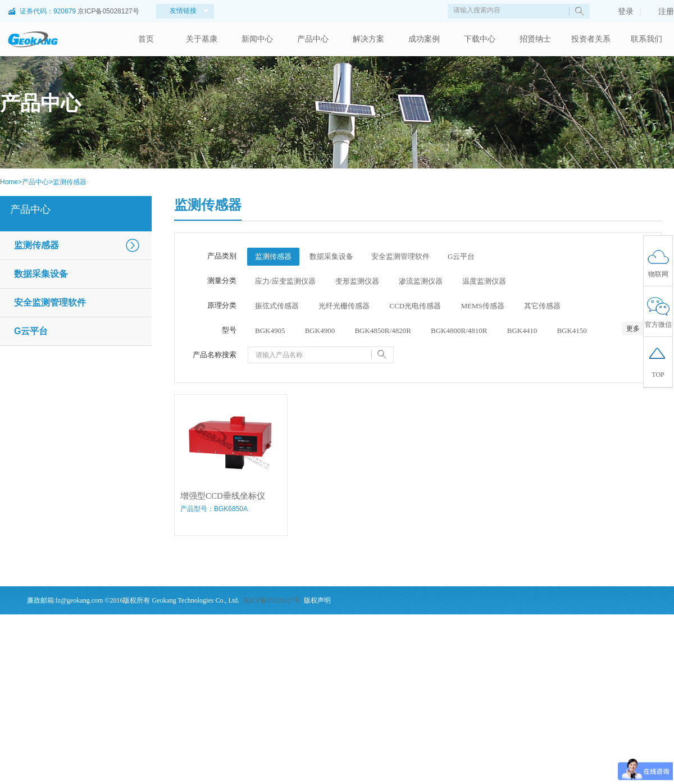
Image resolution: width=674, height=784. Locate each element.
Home (9, 182)
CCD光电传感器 (415, 306)
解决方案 (368, 39)
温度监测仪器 (484, 281)
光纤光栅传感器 (344, 306)
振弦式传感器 (277, 306)
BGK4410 (522, 330)
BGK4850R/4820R (382, 330)
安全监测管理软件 (50, 302)
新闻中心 (257, 39)
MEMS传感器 (482, 306)
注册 (660, 11)
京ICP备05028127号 (108, 11)
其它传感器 (542, 306)
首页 (146, 39)
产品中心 (313, 39)
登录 (620, 11)
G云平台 (31, 331)
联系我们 (646, 39)
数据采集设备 (41, 274)
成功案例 (424, 39)
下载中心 (479, 39)
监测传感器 (69, 182)
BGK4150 (571, 330)
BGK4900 (320, 330)
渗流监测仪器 (421, 281)
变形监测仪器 (357, 281)
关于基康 (201, 39)
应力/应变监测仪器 (285, 281)
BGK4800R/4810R (459, 330)
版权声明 (317, 600)
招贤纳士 (535, 39)
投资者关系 (591, 39)
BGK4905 (270, 330)
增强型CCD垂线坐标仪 (222, 495)
